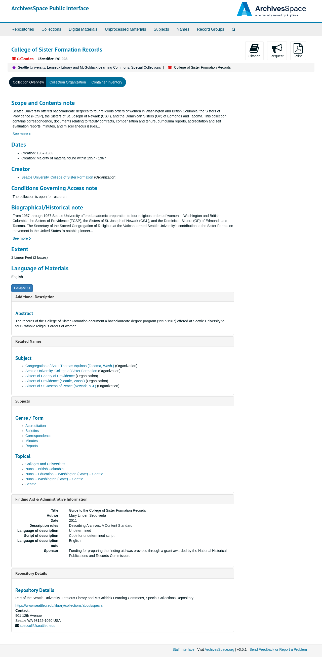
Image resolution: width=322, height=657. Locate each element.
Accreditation (35, 426)
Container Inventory (106, 82)
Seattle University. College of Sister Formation (57, 177)
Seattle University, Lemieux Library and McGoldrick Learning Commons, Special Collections (89, 67)
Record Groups (210, 29)
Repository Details (31, 573)
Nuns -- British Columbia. (45, 469)
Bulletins (32, 431)
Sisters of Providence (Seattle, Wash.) (55, 381)
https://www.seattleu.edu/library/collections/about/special (59, 605)
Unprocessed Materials (125, 29)
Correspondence (38, 436)
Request (277, 50)
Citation (254, 50)
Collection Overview (28, 82)
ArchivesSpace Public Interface (50, 8)
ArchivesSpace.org (219, 649)
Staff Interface (183, 649)
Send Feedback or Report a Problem (278, 649)
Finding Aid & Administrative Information (51, 499)
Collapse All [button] (22, 288)
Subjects (161, 29)
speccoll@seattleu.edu (37, 626)
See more (22, 134)
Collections (51, 29)
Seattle (30, 484)
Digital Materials (83, 29)
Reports (31, 446)
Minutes (31, 441)
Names (183, 29)
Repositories (23, 29)
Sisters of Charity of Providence (50, 376)
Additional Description (35, 296)
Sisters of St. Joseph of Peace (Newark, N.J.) (60, 386)
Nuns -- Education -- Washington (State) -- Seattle (64, 474)
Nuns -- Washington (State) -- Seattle (54, 479)
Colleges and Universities (45, 464)
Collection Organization (68, 82)
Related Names (28, 341)
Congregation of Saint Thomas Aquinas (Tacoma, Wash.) (69, 366)
